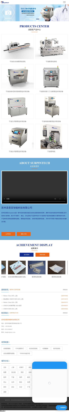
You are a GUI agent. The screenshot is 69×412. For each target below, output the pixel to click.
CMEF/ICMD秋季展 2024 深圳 (12, 305)
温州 (20, 377)
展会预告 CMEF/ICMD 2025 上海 (13, 299)
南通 (4, 372)
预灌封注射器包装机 (28, 405)
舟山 (4, 382)
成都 (4, 392)
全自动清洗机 (33, 348)
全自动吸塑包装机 (9, 353)
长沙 (20, 387)
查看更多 (65, 289)
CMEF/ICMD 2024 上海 (10, 309)
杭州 (4, 377)
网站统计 (3, 411)
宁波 (12, 377)
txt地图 (44, 407)
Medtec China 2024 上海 (10, 302)
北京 (4, 367)
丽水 (20, 382)
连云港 (13, 372)
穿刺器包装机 (53, 405)
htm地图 (39, 407)
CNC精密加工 (20, 348)
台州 (12, 382)
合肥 (28, 382)
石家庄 (21, 367)
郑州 (4, 387)
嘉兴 (28, 377)
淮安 (22, 372)
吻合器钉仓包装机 (41, 405)
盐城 (30, 372)
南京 (30, 367)
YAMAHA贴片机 (25, 353)
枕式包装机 (56, 348)
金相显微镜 (6, 348)
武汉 (12, 387)
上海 (12, 367)
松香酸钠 (45, 348)
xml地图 (34, 407)
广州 (28, 387)
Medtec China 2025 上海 (10, 296)
